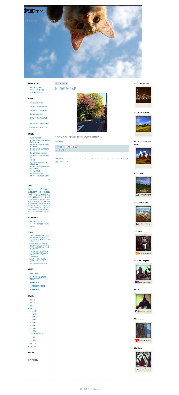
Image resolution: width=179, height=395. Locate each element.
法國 (33, 201)
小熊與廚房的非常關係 (37, 286)
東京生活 (43, 199)
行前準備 (33, 203)
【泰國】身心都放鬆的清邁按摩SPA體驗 (39, 145)
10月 (33, 314)
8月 (33, 320)
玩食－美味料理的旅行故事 (38, 263)
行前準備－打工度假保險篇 (38, 110)
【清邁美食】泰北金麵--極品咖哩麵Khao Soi (40, 141)
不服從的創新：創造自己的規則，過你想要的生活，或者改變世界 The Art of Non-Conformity (39, 253)
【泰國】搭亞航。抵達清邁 (38, 153)
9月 (33, 317)
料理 (35, 206)
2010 (32, 346)
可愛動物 (34, 199)
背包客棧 (32, 226)
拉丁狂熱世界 (34, 282)
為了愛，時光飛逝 (35, 138)
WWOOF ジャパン (36, 221)
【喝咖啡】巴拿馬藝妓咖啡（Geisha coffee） (38, 119)
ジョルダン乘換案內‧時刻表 (39, 224)
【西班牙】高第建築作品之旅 (39, 176)
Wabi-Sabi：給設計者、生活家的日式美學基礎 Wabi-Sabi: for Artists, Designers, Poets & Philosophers (40, 238)
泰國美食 (38, 208)
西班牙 (32, 208)
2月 (33, 337)
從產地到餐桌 (34, 289)
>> (49, 179)
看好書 (42, 212)
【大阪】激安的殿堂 (36, 114)
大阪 (40, 209)
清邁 (44, 203)
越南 (44, 208)
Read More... (59, 141)
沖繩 (48, 201)
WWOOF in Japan (36, 87)
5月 (33, 328)
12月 (33, 311)
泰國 (39, 203)
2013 (32, 306)
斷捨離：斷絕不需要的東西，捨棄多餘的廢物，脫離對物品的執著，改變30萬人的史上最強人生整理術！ (39, 246)
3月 (33, 331)
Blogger (96, 389)
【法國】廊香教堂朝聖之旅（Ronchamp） (38, 163)
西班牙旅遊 (34, 273)
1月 (33, 340)
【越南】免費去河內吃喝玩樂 (39, 124)
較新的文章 (59, 158)
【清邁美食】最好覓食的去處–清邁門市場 (39, 149)
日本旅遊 (36, 195)
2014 (32, 303)
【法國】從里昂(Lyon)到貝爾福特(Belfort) (39, 167)
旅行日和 (63, 150)
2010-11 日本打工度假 (37, 90)
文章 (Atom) (64, 162)
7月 (33, 322)
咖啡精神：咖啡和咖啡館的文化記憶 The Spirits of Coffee (39, 260)
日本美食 (35, 212)
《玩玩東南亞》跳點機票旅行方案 (39, 156)
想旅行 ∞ (33, 11)
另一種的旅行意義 (65, 88)
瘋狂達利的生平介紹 (36, 103)
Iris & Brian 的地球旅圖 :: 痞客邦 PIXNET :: (38, 278)
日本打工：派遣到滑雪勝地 (38, 107)
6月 (33, 325)
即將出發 (32, 160)
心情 (58, 150)
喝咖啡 (35, 209)
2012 (32, 308)
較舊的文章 (125, 158)
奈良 (44, 209)
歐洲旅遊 (38, 197)
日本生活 (41, 201)
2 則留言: (60, 147)
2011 (32, 344)
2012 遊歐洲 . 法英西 (36, 92)
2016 (32, 300)
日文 (48, 206)
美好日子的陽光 (35, 171)
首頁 (92, 158)
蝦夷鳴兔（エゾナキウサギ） (39, 127)
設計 (46, 212)
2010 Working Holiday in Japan (39, 190)
